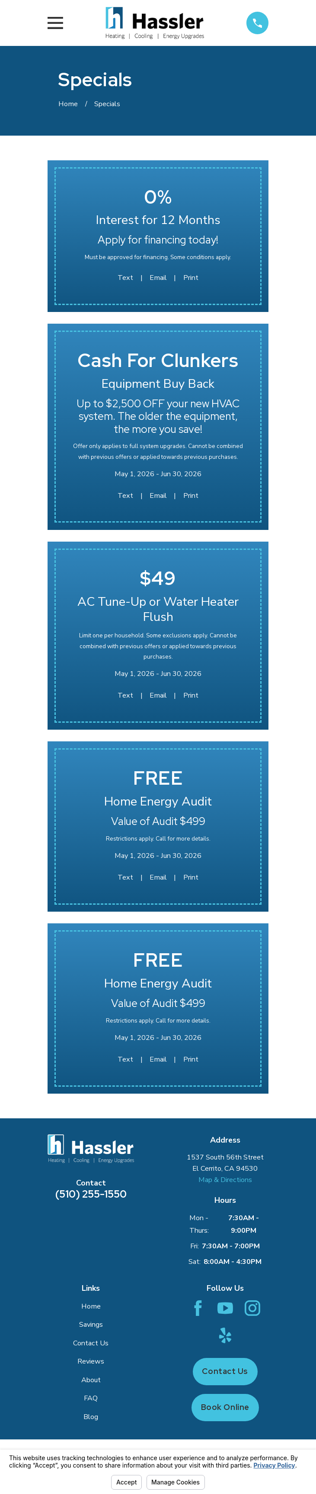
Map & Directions (225, 1180)
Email (158, 278)
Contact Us (91, 1343)
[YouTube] (225, 1308)
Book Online (225, 1407)
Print (190, 278)
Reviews (90, 1361)
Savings (91, 1324)
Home (91, 1306)
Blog (90, 1417)
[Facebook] (198, 1308)
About (91, 1380)
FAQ (91, 1398)
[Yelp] (225, 1335)
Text (125, 278)
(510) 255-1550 (91, 1194)
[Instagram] (252, 1308)
